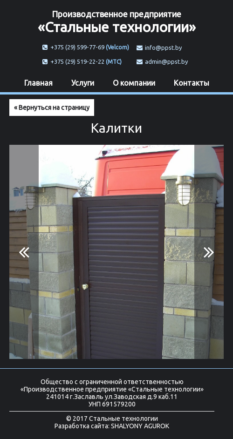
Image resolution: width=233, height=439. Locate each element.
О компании (134, 83)
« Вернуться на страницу (51, 107)
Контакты (191, 83)
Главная (38, 83)
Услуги (82, 83)
